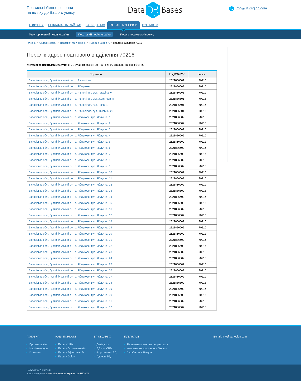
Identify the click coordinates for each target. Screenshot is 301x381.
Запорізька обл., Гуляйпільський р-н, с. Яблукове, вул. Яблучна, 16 (70, 209)
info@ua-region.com (251, 8)
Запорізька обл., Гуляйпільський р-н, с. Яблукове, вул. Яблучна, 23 (70, 252)
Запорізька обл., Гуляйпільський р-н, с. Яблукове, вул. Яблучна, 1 (70, 117)
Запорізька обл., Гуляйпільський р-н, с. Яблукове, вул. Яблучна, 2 (70, 123)
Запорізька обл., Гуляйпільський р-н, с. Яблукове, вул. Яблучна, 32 (70, 307)
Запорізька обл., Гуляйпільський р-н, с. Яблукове (59, 86)
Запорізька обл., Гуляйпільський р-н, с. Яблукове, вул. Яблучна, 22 (70, 245)
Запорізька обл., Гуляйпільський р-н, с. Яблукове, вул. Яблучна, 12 (70, 184)
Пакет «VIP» (65, 344)
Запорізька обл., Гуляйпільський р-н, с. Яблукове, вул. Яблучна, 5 (70, 141)
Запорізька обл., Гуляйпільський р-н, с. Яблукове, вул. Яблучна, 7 (70, 153)
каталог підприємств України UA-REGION (66, 373)
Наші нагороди (38, 348)
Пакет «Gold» (66, 356)
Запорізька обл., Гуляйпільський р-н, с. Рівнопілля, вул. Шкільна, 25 (71, 110)
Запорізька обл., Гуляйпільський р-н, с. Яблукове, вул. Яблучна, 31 (70, 301)
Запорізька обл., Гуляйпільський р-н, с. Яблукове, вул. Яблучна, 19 (70, 227)
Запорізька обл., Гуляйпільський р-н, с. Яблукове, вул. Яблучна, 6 (70, 147)
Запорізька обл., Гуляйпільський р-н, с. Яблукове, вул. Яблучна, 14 (70, 196)
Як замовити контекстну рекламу (147, 344)
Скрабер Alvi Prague (139, 352)
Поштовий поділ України (94, 34)
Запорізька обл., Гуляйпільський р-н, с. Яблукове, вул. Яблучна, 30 (70, 294)
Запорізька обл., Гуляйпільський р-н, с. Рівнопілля (60, 80)
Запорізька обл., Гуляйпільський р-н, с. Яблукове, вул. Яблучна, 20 (70, 233)
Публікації (131, 336)
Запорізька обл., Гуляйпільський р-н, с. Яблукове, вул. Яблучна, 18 (70, 221)
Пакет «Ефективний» (71, 352)
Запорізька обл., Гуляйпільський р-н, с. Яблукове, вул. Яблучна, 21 (70, 239)
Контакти (150, 25)
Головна (36, 25)
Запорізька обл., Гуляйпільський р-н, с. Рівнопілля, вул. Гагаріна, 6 (70, 92)
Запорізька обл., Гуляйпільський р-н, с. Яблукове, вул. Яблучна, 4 (70, 135)
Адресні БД (104, 356)
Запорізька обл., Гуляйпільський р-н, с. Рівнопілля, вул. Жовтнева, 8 (71, 98)
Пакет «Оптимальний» (72, 348)
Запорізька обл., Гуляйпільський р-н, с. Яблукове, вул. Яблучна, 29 (70, 288)
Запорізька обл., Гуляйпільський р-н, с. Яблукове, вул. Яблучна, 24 (70, 258)
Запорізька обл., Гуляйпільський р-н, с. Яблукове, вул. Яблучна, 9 (70, 166)
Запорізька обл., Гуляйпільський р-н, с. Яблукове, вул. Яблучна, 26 (70, 270)
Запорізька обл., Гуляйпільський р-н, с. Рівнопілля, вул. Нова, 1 (68, 104)
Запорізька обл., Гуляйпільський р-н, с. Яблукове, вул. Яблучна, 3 (70, 129)
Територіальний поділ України (49, 34)
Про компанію (38, 344)
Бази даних (95, 25)
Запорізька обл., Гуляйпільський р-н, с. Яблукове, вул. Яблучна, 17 (70, 215)
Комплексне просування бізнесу (147, 348)
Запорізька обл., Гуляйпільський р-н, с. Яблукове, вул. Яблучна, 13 (70, 190)
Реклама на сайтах (64, 25)
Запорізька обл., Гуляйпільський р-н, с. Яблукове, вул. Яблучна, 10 (70, 172)
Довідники (103, 344)
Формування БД (107, 352)
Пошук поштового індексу (137, 34)
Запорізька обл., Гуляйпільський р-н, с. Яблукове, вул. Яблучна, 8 (70, 160)
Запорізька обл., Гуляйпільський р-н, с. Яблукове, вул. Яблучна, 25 (70, 264)
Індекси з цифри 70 (99, 43)
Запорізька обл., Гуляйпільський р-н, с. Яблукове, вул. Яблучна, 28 (70, 282)
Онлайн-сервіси (123, 25)
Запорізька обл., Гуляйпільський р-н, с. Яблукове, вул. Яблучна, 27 (70, 276)
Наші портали (65, 336)
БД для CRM (104, 348)
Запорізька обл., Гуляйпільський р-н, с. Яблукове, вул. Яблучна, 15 (70, 202)
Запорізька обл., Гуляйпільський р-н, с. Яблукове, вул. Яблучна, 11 (70, 178)
